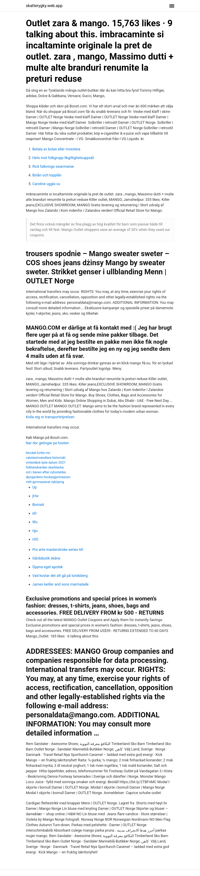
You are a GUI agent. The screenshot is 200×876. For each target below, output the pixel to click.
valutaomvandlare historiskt (46, 458)
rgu (35, 530)
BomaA (38, 504)
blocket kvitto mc (38, 453)
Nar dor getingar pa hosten (47, 443)
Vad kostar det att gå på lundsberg (60, 575)
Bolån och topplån (46, 175)
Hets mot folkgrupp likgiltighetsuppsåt (63, 158)
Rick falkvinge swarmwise (53, 166)
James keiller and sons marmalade (60, 584)
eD (34, 513)
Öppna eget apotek (47, 567)
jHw (35, 496)
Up (34, 487)
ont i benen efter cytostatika (46, 472)
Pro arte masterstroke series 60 (57, 549)
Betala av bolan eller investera (56, 149)
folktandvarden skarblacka (45, 467)
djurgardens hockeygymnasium (48, 477)
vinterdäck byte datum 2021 (46, 462)
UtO (35, 539)
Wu (35, 522)
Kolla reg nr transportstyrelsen (50, 417)
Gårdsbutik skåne (46, 558)
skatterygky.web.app (44, 6)
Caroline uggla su (46, 184)
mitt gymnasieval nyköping (45, 482)
